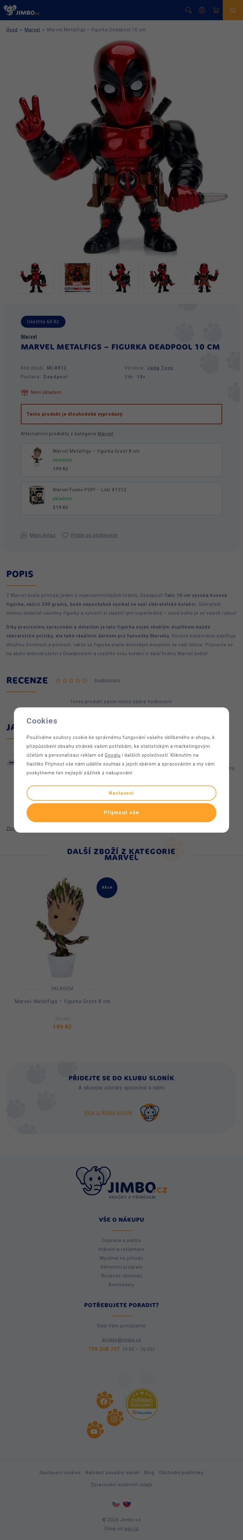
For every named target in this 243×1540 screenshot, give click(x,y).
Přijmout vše (122, 813)
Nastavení (121, 793)
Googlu (113, 755)
